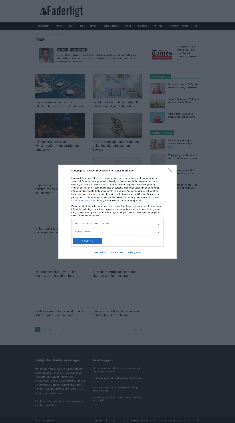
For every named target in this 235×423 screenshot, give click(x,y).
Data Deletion (100, 252)
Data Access (117, 252)
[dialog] (117, 211)
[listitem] (117, 223)
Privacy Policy (134, 252)
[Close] (171, 171)
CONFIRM (88, 241)
